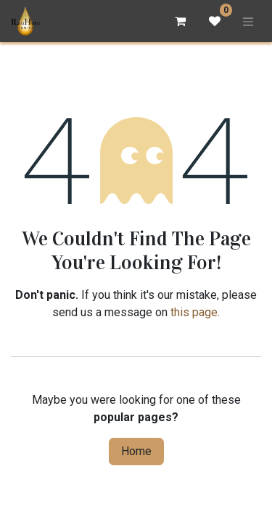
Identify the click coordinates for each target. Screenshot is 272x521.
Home (136, 451)
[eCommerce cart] (179, 21)
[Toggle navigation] (248, 21)
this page (194, 312)
